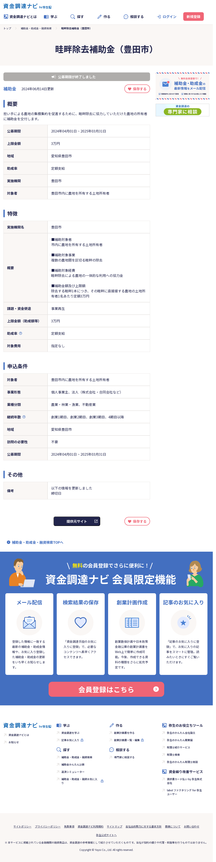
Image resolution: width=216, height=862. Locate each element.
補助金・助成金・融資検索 (36, 28)
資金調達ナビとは (20, 16)
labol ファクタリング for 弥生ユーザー (184, 792)
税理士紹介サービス (178, 747)
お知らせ (14, 742)
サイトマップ (114, 826)
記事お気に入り (70, 740)
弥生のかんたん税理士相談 (182, 762)
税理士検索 (173, 754)
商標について (172, 826)
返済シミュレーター (73, 771)
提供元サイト (77, 521)
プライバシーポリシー (48, 826)
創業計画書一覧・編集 (127, 740)
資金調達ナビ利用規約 (90, 826)
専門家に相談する (124, 757)
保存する (140, 88)
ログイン (169, 16)
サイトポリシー (22, 826)
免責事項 (69, 826)
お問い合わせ (191, 826)
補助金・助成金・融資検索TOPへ (37, 542)
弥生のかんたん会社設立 (181, 732)
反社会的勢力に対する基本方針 (144, 826)
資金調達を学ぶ (70, 732)
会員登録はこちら (118, 689)
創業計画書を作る (124, 732)
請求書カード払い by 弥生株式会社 (184, 781)
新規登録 (193, 16)
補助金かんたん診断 (73, 764)
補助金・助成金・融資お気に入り (79, 781)
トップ (7, 28)
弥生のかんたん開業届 (180, 740)
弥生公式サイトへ (106, 835)
